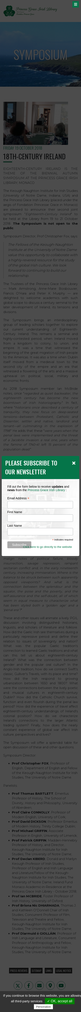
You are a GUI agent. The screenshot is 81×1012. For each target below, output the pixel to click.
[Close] (73, 463)
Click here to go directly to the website (47, 546)
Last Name (14, 525)
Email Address (18, 498)
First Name (14, 512)
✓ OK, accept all (59, 1001)
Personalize (43, 1006)
